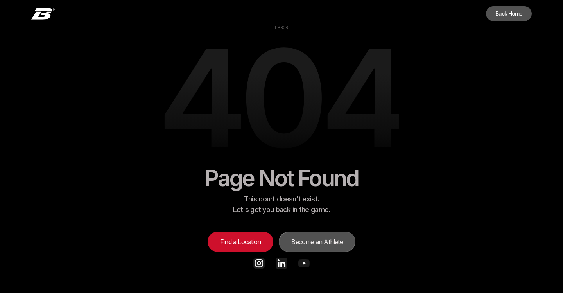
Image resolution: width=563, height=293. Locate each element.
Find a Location (240, 242)
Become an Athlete (316, 242)
